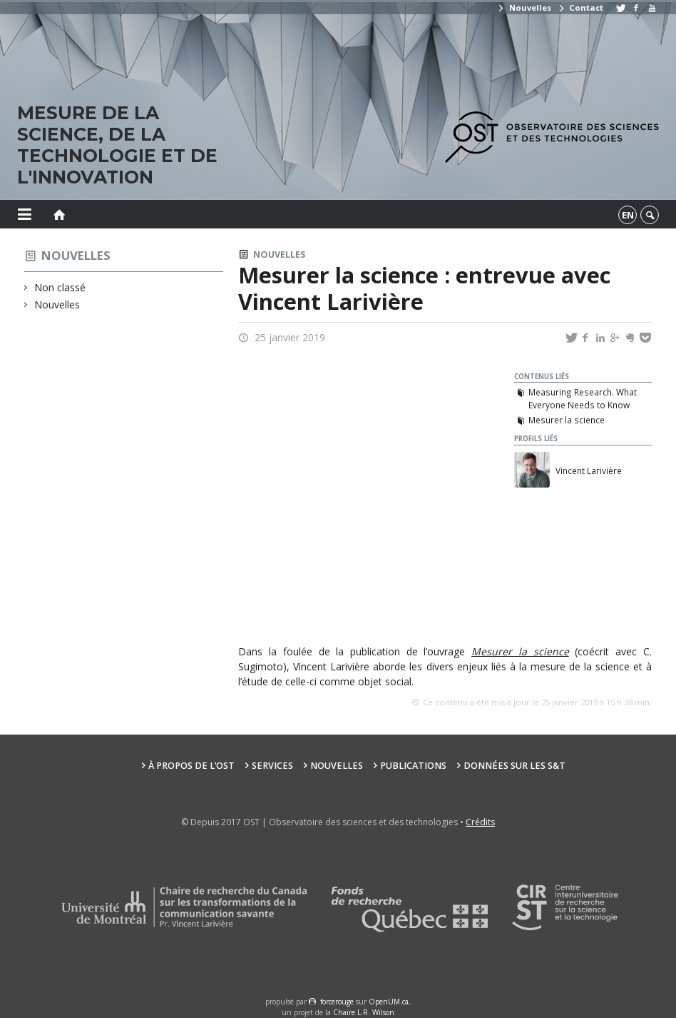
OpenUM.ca (389, 1002)
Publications (413, 766)
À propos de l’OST (191, 766)
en (628, 214)
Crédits (480, 822)
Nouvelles (523, 7)
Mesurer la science (566, 419)
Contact (580, 7)
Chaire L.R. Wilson (363, 1012)
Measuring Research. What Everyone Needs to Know (582, 398)
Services (272, 766)
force (337, 1002)
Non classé (60, 287)
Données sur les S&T (514, 766)
